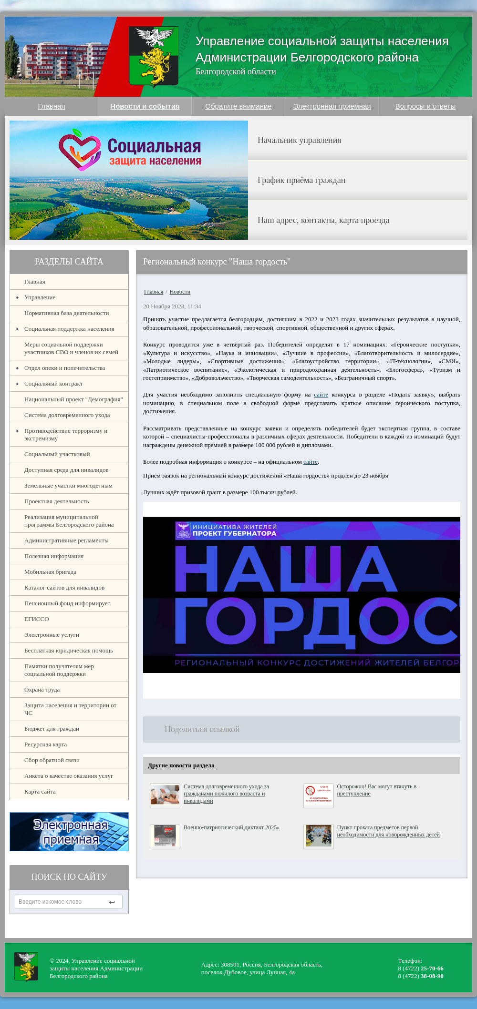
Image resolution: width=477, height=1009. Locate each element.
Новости (180, 291)
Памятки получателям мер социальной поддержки (59, 669)
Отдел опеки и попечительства (64, 367)
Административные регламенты (66, 540)
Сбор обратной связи (52, 760)
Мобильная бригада (50, 571)
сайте (321, 394)
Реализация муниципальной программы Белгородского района (69, 520)
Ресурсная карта (45, 744)
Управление (39, 297)
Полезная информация (53, 556)
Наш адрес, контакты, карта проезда (324, 220)
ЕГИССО (36, 618)
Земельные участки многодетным (68, 485)
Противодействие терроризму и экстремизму (65, 434)
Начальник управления (300, 140)
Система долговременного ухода (67, 414)
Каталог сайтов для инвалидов (64, 587)
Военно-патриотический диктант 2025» (232, 827)
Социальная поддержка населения (69, 328)
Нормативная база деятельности (66, 312)
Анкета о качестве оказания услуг (68, 775)
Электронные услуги (51, 634)
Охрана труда (42, 689)
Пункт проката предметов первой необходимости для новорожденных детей (388, 831)
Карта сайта (40, 791)
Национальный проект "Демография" (73, 399)
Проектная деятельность (56, 501)
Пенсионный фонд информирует (67, 603)
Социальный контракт (53, 383)
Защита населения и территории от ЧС (70, 709)
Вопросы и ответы (425, 106)
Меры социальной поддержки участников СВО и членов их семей (71, 348)
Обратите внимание (238, 106)
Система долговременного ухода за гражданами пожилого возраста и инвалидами (226, 793)
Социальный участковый (57, 454)
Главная (51, 106)
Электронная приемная (332, 106)
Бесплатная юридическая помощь (68, 650)
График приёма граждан (301, 180)
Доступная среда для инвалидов (66, 469)
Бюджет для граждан (51, 728)
